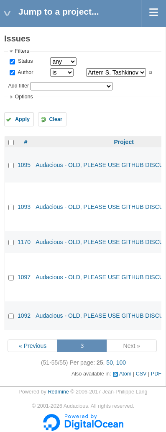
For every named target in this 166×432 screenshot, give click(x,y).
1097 (24, 277)
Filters (22, 51)
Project (123, 142)
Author (24, 72)
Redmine (58, 392)
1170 (24, 242)
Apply (22, 119)
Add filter (18, 86)
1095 (24, 165)
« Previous (32, 345)
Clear (55, 119)
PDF (156, 374)
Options (24, 97)
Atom (125, 374)
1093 (24, 206)
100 (121, 362)
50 (109, 362)
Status (24, 61)
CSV (141, 374)
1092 (24, 315)
